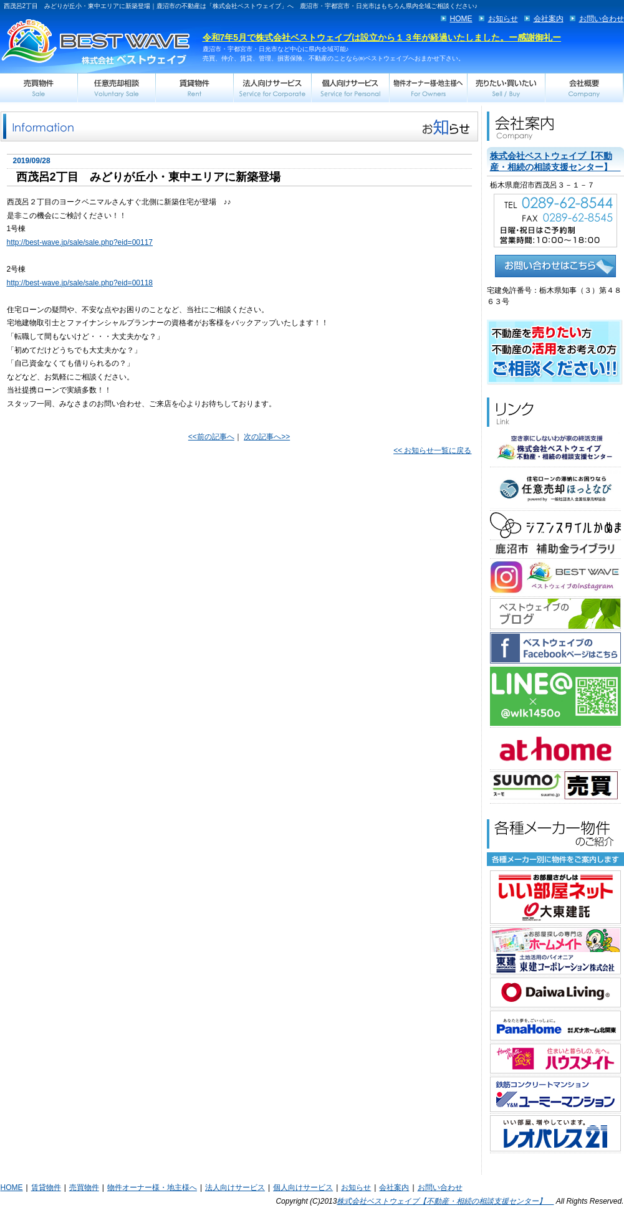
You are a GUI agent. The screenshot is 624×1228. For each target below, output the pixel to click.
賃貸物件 (46, 1187)
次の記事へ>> (267, 436)
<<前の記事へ (211, 436)
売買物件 (84, 1187)
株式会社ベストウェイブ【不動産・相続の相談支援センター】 (445, 1201)
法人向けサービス (235, 1187)
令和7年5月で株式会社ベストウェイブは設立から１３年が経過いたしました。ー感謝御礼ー (382, 37)
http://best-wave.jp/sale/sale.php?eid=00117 (80, 242)
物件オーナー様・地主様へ (152, 1187)
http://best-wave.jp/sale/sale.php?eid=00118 (80, 282)
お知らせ (503, 18)
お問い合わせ (601, 18)
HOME (461, 18)
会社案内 (549, 18)
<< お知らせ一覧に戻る (432, 450)
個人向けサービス (303, 1187)
